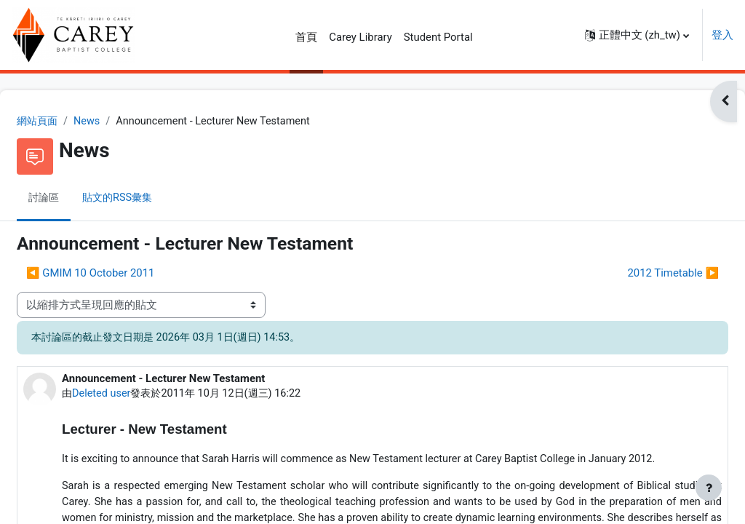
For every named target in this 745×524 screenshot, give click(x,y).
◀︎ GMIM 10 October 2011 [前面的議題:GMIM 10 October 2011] (125, 273)
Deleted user (138, 394)
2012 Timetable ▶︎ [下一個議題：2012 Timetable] (638, 273)
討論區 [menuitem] (79, 198)
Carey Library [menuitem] (360, 37)
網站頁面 (73, 121)
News (124, 121)
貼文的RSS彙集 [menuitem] (156, 198)
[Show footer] (709, 488)
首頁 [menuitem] (306, 37)
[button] (637, 35)
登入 (722, 34)
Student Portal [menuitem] (438, 37)
